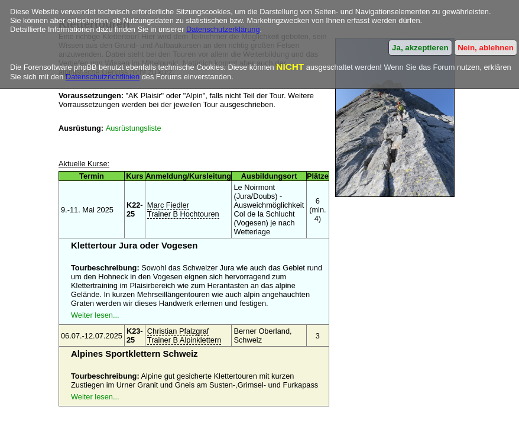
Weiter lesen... (95, 315)
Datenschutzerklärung (223, 29)
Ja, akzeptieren (420, 47)
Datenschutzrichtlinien (103, 76)
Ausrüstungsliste (133, 128)
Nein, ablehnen (486, 47)
